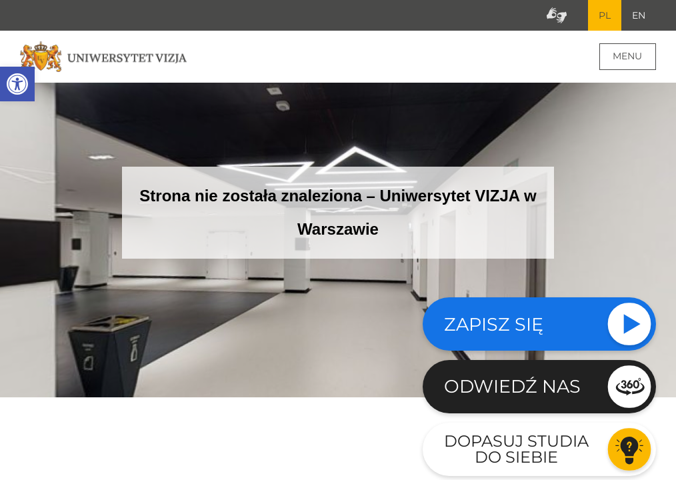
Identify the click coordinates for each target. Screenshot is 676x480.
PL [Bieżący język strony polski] (605, 15)
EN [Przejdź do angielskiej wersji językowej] (638, 15)
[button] (17, 84)
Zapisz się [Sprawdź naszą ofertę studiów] (493, 324)
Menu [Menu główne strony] (627, 56)
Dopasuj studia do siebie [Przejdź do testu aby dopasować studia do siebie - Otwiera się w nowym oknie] (516, 449)
